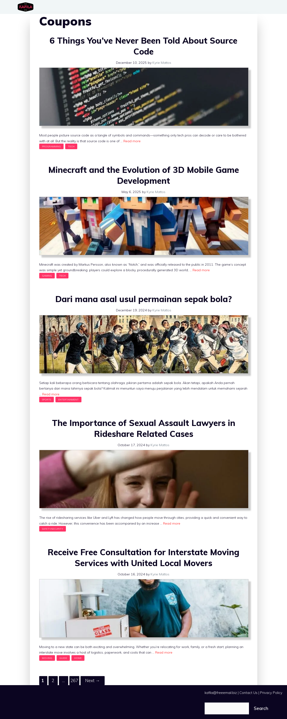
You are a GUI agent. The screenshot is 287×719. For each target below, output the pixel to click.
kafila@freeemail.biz (221, 692)
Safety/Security (52, 528)
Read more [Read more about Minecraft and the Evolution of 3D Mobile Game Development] (201, 270)
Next (92, 680)
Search (261, 708)
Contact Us (248, 692)
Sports (46, 399)
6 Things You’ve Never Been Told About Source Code (143, 46)
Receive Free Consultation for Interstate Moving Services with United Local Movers (143, 557)
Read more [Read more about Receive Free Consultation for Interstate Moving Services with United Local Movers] (163, 652)
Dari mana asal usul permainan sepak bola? (143, 299)
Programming (51, 146)
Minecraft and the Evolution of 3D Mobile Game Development (143, 175)
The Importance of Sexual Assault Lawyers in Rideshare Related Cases (143, 428)
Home (78, 658)
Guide (63, 658)
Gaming (47, 275)
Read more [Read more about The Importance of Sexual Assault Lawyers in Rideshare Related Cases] (171, 523)
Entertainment (68, 399)
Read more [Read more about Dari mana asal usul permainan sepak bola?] (50, 394)
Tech (71, 146)
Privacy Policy (271, 692)
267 (74, 679)
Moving (47, 658)
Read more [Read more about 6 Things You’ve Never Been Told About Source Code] (132, 141)
